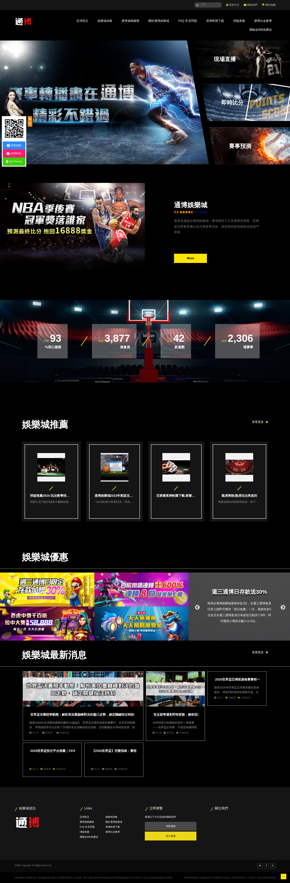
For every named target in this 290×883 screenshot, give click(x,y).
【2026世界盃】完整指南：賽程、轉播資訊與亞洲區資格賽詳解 (136, 751)
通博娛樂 (14, 145)
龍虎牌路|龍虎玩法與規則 (239, 495)
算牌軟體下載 (215, 20)
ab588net (14, 153)
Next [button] (282, 606)
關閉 (30, 121)
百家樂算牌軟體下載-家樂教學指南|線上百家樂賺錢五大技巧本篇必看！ (176, 495)
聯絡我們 (252, 4)
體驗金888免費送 (260, 29)
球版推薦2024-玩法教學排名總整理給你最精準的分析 (51, 495)
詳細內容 (64, 732)
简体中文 (234, 4)
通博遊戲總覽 (130, 20)
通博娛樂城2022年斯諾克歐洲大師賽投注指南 (114, 495)
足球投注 (82, 20)
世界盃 (49, 732)
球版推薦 (239, 20)
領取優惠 (171, 826)
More (190, 258)
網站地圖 (270, 4)
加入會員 (171, 836)
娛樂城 (232, 697)
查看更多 (260, 421)
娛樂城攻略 (104, 20)
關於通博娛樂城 (158, 20)
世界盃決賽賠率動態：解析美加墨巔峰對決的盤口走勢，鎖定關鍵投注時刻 (82, 714)
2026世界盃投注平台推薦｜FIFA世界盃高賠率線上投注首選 (71, 751)
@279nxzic (14, 161)
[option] (53, 481)
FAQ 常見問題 (187, 20)
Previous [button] (196, 606)
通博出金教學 (263, 20)
